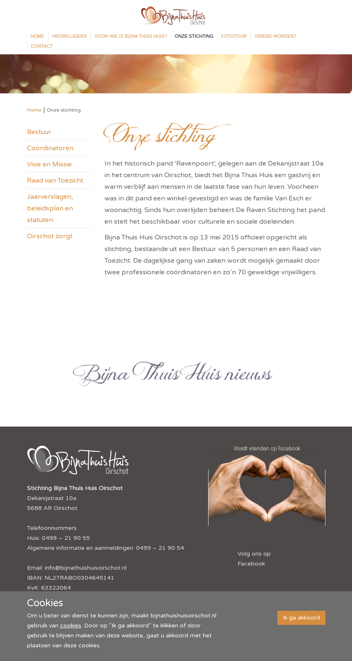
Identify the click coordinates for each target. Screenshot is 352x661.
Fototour (234, 36)
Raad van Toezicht (55, 180)
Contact (42, 46)
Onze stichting (194, 36)
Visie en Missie (49, 164)
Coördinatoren (50, 148)
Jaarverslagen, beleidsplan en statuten (50, 208)
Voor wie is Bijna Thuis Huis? (131, 36)
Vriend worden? (275, 36)
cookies (70, 625)
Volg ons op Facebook (254, 558)
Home (37, 36)
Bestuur (39, 132)
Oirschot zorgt (50, 236)
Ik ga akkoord (301, 617)
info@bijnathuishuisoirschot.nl (85, 567)
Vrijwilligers (69, 36)
